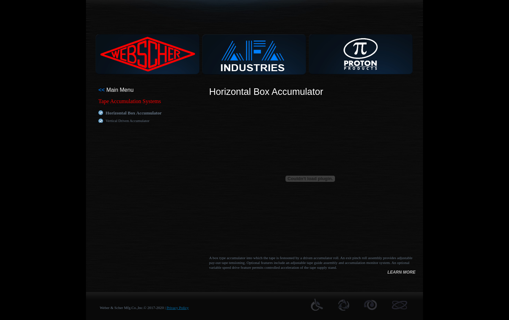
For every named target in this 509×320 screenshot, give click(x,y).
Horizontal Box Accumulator (134, 112)
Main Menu (115, 90)
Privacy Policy (177, 308)
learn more (401, 272)
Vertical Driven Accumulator (127, 121)
